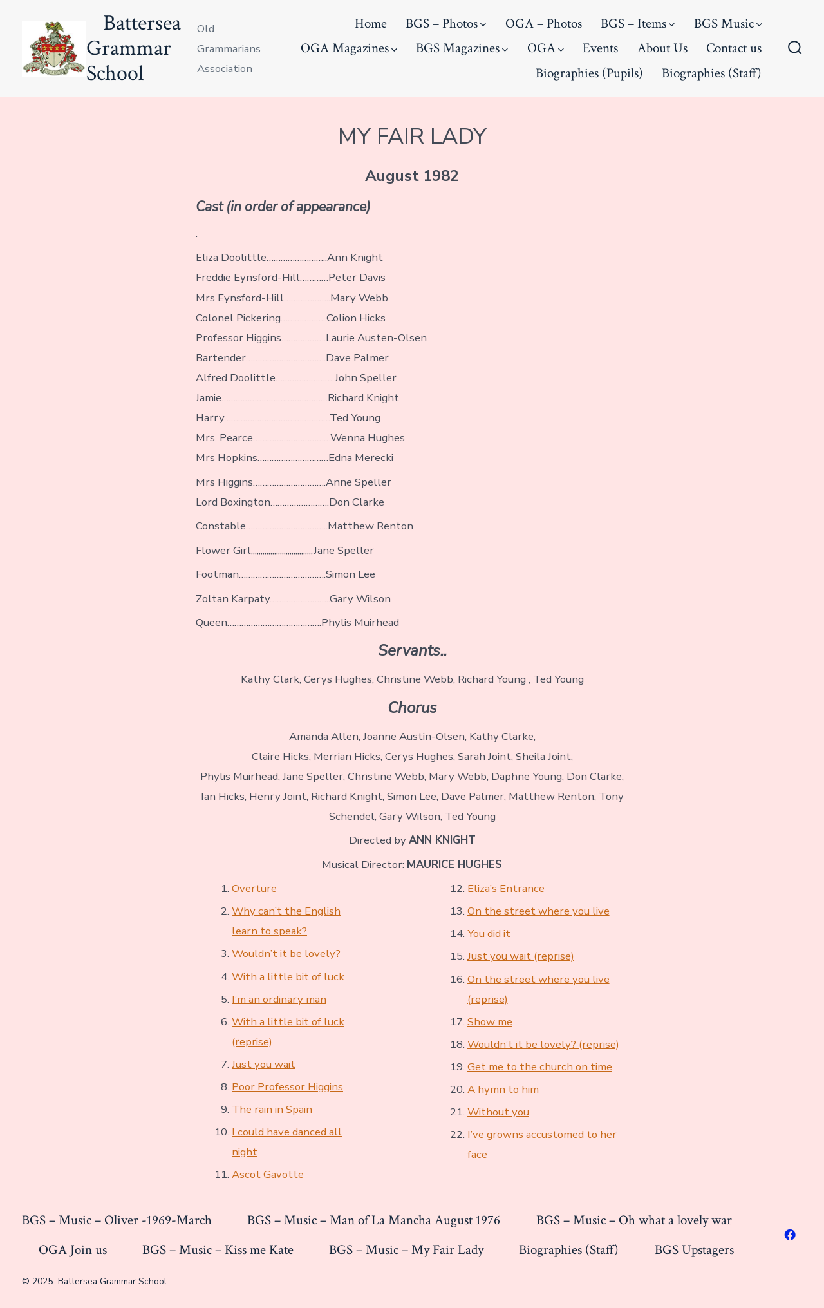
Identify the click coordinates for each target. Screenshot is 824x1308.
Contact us (734, 48)
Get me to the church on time (539, 1066)
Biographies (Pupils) (589, 73)
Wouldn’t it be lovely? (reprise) (543, 1044)
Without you (498, 1111)
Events (600, 48)
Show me (489, 1021)
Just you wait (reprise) (520, 956)
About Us (662, 48)
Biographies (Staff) (712, 73)
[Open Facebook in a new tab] (789, 1234)
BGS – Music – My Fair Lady (406, 1249)
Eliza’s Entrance (506, 888)
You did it (488, 933)
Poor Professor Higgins (287, 1086)
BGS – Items (638, 23)
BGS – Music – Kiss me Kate (218, 1249)
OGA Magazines (349, 48)
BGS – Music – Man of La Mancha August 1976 (373, 1220)
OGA (545, 48)
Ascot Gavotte (268, 1174)
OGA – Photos (543, 23)
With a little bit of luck (288, 976)
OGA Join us (73, 1249)
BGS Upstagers (694, 1249)
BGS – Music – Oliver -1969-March (117, 1220)
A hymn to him (503, 1089)
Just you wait (263, 1064)
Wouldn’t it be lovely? (286, 953)
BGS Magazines (462, 48)
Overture (254, 888)
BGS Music (728, 23)
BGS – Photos (446, 23)
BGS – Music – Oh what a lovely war (634, 1220)
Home (371, 23)
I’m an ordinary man (279, 999)
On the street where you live (538, 911)
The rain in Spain (272, 1109)
